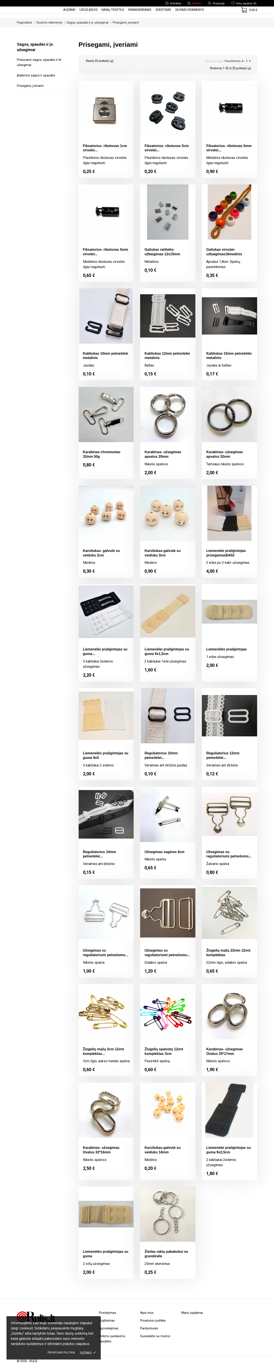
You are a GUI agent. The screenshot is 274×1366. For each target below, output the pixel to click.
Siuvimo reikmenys (189, 9)
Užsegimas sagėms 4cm (164, 852)
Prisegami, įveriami (30, 86)
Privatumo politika (61, 1352)
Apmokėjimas (108, 1328)
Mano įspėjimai (192, 1313)
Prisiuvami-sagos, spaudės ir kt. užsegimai (39, 62)
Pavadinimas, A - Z (238, 61)
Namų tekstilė (113, 9)
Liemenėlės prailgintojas (226, 649)
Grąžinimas (107, 1320)
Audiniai (69, 9)
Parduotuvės (149, 1328)
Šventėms (163, 9)
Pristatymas (107, 1313)
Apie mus (147, 1313)
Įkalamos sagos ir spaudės (36, 75)
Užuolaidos (88, 9)
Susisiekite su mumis (155, 1336)
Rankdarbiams (139, 9)
